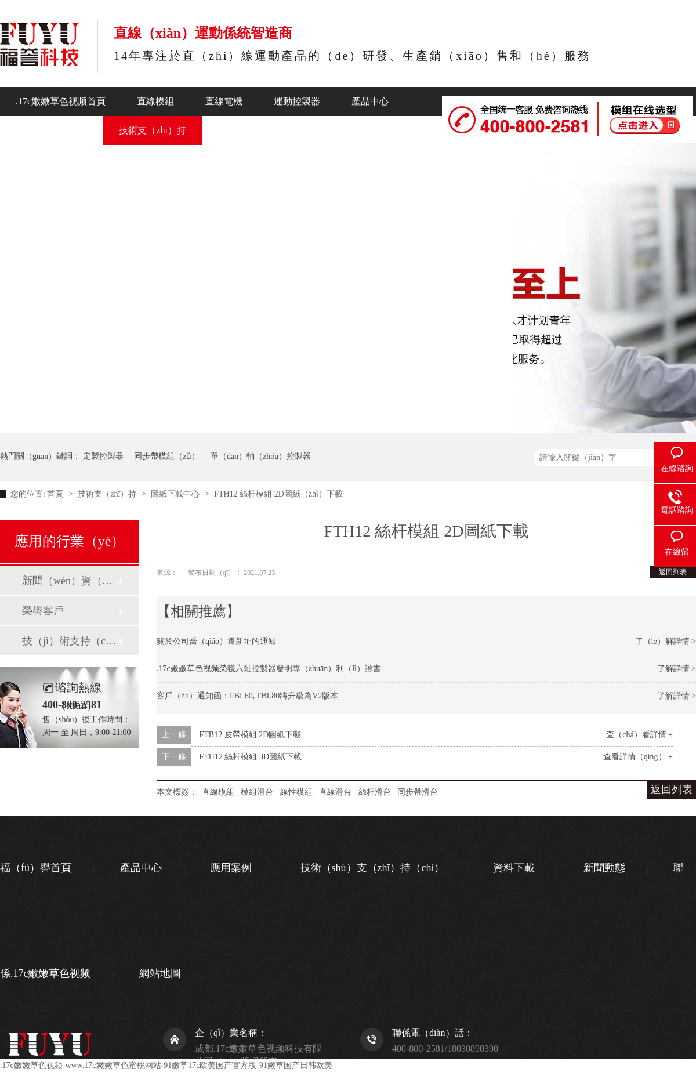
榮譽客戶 (43, 611)
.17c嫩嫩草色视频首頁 (61, 101)
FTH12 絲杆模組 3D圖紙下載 (251, 756)
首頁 (56, 494)
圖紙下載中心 (176, 494)
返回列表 (673, 572)
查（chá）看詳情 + (639, 734)
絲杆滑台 (374, 792)
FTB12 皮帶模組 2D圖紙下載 (251, 734)
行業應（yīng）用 (52, 130)
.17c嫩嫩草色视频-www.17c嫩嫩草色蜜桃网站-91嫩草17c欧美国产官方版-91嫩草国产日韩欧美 (166, 1065)
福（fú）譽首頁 (35, 868)
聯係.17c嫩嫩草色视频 (452, 157)
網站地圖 (160, 973)
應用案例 (231, 868)
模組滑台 (257, 792)
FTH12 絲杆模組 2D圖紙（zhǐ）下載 (278, 494)
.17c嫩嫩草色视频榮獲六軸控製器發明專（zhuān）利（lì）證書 (269, 668)
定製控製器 (103, 456)
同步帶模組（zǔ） (167, 456)
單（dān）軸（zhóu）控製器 (261, 456)
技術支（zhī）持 (152, 130)
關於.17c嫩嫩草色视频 (331, 130)
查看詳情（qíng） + (638, 756)
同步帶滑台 (417, 792)
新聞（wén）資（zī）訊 (69, 580)
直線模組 (155, 101)
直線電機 (223, 101)
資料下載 (514, 868)
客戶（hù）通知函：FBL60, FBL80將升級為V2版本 (247, 695)
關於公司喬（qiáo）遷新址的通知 (216, 641)
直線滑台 (335, 792)
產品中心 (370, 101)
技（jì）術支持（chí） (69, 641)
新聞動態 (236, 130)
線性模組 (296, 792)
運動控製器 (297, 101)
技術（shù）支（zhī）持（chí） (372, 868)
